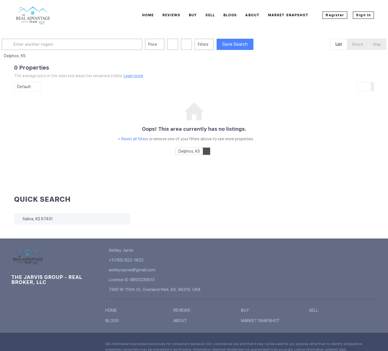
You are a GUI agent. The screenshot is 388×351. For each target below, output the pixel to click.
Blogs (230, 15)
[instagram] (60, 345)
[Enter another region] (86, 44)
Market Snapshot (288, 15)
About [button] (252, 15)
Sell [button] (210, 15)
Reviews (171, 15)
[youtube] (71, 345)
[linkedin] (26, 345)
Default (24, 86)
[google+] (83, 345)
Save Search (247, 44)
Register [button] (335, 15)
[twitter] (38, 345)
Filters (215, 44)
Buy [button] (193, 15)
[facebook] (15, 345)
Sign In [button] (363, 15)
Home (148, 15)
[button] (21, 44)
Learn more (133, 76)
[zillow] (49, 345)
